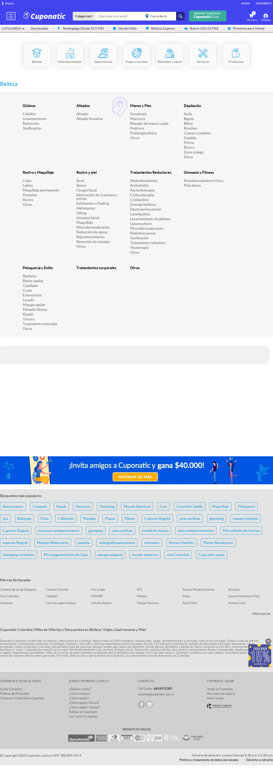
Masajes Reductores (52, 543)
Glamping (107, 506)
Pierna (189, 142)
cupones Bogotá (15, 543)
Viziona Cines (237, 603)
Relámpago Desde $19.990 (81, 28)
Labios (28, 185)
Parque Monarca (148, 603)
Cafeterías (66, 518)
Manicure (137, 119)
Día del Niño (124, 28)
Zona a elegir (194, 152)
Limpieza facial (87, 218)
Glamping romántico (19, 555)
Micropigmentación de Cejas (66, 555)
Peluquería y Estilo (38, 268)
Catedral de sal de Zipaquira (18, 589)
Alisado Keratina (89, 119)
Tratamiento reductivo (147, 243)
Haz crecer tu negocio (83, 716)
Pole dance (192, 185)
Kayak (61, 506)
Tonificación (32, 128)
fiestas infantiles (181, 543)
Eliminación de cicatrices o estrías (96, 197)
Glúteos (29, 106)
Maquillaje (84, 222)
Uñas (44, 518)
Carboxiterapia (142, 195)
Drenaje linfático (143, 204)
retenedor (152, 543)
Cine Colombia (9, 596)
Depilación (192, 106)
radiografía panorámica (117, 543)
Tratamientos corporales (96, 268)
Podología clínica (143, 133)
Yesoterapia (139, 247)
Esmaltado (138, 114)
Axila (188, 114)
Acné (80, 181)
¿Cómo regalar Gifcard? (84, 702)
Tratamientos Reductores (150, 172)
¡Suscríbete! (264, 3)
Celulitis (29, 114)
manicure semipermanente (58, 530)
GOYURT (97, 596)
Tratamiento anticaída (40, 324)
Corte (27, 290)
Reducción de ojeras (92, 232)
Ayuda (245, 3)
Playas (110, 518)
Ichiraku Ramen (101, 603)
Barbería (29, 276)
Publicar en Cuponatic (83, 712)
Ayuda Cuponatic (11, 689)
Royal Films (190, 603)
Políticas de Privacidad (14, 693)
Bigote (189, 119)
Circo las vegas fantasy (61, 603)
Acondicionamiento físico (203, 181)
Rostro (189, 147)
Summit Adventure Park (244, 596)
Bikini (188, 123)
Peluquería (246, 506)
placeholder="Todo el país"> (163, 16)
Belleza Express (160, 28)
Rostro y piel (86, 172)
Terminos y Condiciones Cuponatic (22, 698)
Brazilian (190, 128)
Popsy (187, 596)
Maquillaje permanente (41, 190)
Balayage (24, 518)
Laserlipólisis (140, 214)
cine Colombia (178, 555)
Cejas (27, 181)
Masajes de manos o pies (149, 123)
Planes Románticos (218, 543)
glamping (216, 518)
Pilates (129, 518)
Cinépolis (52, 596)
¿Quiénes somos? (80, 689)
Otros (134, 138)
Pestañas (30, 195)
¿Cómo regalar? (79, 698)
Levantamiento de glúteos (150, 219)
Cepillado (30, 285)
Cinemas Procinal (57, 589)
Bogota (9, 3)
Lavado (28, 300)
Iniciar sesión (215, 698)
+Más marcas (261, 613)
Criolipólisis (139, 200)
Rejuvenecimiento (90, 237)
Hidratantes (85, 208)
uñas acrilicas (189, 518)
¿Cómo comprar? (80, 693)
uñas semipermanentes (196, 530)
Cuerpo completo (197, 133)
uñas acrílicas (122, 530)
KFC (140, 589)
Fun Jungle (98, 589)
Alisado (82, 114)
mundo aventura (145, 555)
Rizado (28, 314)
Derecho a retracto (259, 760)
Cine (163, 506)
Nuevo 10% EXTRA (201, 28)
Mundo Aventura (137, 506)
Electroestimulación (145, 209)
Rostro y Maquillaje (38, 172)
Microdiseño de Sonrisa (241, 530)
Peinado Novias (35, 309)
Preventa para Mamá (246, 28)
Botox (81, 185)
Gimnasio (82, 506)
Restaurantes (13, 506)
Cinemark (6, 603)
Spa (5, 518)
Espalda (190, 138)
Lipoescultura (141, 224)
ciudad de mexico (155, 530)
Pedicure (137, 128)
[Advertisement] (136, 417)
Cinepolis (40, 506)
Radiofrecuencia (142, 233)
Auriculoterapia (142, 190)
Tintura (28, 319)
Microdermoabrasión (93, 227)
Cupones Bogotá (157, 518)
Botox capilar (33, 281)
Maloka (142, 596)
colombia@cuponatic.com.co (156, 694)
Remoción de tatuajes (93, 242)
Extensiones (32, 295)
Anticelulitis (139, 185)
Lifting (81, 213)
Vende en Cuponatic (220, 689)
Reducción (31, 123)
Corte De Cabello (189, 506)
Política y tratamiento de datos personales (208, 759)
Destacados (39, 28)
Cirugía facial (86, 190)
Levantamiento (34, 119)
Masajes (89, 518)
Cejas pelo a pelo (211, 555)
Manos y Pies (140, 106)
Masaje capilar (34, 305)
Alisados (83, 106)
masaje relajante (245, 518)
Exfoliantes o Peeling (92, 203)
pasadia (84, 543)
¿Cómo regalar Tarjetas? (84, 707)
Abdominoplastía (143, 181)
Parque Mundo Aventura (199, 589)
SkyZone (234, 589)
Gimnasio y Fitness (199, 172)
